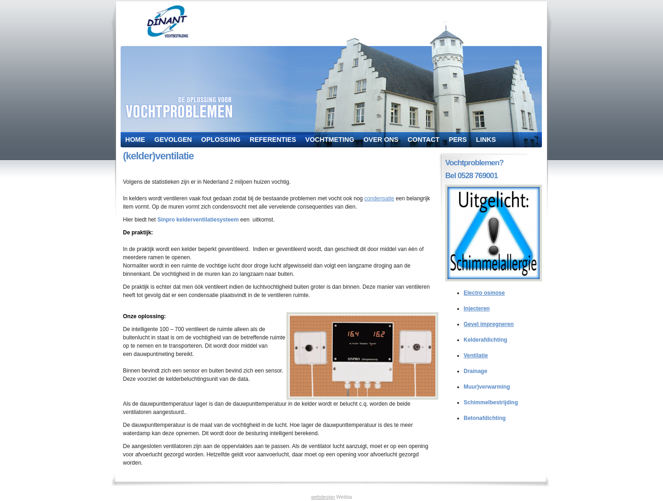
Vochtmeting (329, 139)
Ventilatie (476, 355)
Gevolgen (173, 139)
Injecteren (477, 308)
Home (135, 139)
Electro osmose (484, 293)
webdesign (323, 497)
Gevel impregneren (489, 324)
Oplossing (221, 139)
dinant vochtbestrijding (168, 21)
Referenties (273, 139)
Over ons (380, 139)
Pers (458, 139)
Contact (423, 139)
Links (486, 139)
